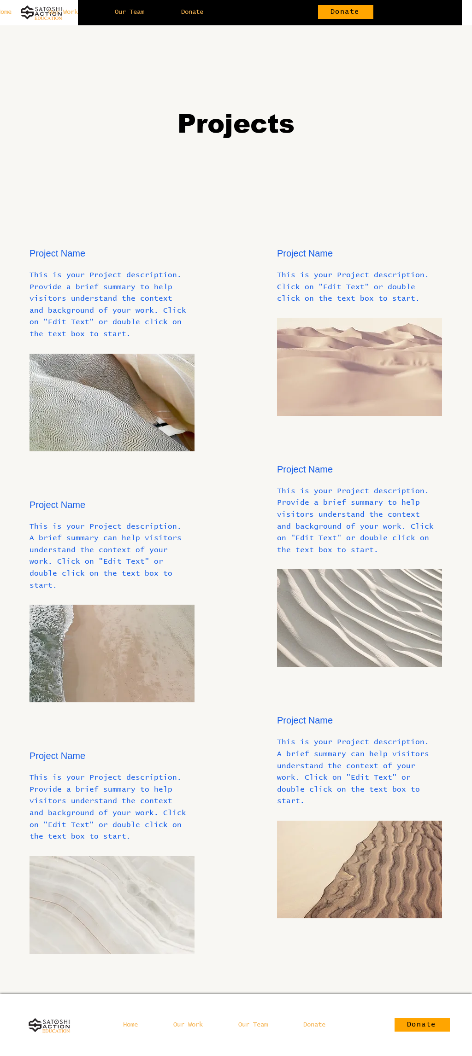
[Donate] (345, 12)
